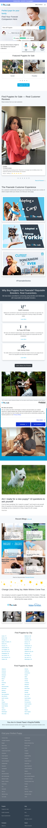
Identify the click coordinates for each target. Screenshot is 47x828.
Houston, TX (4, 645)
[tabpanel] (13, 69)
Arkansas (4, 671)
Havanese (4, 766)
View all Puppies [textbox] (7, 27)
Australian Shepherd (6, 740)
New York (27, 696)
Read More (4, 510)
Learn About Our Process (23, 365)
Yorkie (26, 796)
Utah (26, 707)
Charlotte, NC (28, 638)
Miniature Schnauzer (29, 778)
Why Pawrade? (28, 809)
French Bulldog (5, 758)
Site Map (26, 819)
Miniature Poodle (5, 778)
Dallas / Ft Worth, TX (6, 641)
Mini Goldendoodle (5, 776)
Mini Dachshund (28, 773)
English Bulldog (28, 755)
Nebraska (4, 692)
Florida (26, 674)
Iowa (3, 680)
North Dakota (28, 698)
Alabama (4, 669)
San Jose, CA (28, 657)
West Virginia (28, 711)
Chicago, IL (4, 639)
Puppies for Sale (24, 85)
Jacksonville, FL (5, 647)
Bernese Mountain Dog (29, 743)
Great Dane (27, 763)
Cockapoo (27, 753)
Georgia (3, 676)
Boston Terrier (4, 748)
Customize (23, 424)
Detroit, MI (4, 643)
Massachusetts (5, 686)
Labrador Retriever (28, 768)
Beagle (3, 743)
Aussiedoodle (27, 737)
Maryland (27, 684)
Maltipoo (26, 771)
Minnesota (4, 688)
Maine (3, 684)
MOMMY (31, 1)
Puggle (26, 786)
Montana (27, 690)
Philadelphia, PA (5, 653)
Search (42, 27)
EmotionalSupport (42, 46)
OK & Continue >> (38, 424)
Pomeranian (4, 783)
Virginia (26, 709)
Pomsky (26, 783)
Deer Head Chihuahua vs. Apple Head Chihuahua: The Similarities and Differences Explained (12, 554)
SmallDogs (26, 46)
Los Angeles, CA (5, 649)
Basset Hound (27, 740)
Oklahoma (27, 700)
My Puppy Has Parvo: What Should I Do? (33, 555)
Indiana (26, 678)
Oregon (3, 702)
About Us (4, 825)
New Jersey (27, 694)
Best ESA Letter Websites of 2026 (12, 572)
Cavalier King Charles (6, 750)
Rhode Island (5, 704)
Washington (4, 711)
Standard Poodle (28, 794)
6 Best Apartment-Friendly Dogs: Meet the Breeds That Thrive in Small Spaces (12, 537)
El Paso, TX (27, 643)
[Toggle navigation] (44, 5)
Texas (3, 707)
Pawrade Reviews (29, 577)
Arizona (26, 669)
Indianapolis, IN (28, 645)
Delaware (4, 674)
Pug (2, 786)
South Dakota (5, 705)
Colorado (4, 672)
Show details (40, 420)
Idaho (26, 676)
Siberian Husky (5, 794)
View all (29, 519)
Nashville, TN (28, 649)
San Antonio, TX (5, 655)
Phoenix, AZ (27, 653)
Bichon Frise (4, 745)
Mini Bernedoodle (5, 773)
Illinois (3, 678)
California (27, 671)
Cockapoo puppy (7, 168)
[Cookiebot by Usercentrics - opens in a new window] (39, 403)
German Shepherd (5, 760)
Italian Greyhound (28, 766)
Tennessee (27, 705)
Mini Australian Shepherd (29, 776)
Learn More (23, 319)
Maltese (3, 771)
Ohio (3, 700)
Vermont (4, 709)
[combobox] (19, 27)
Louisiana (27, 682)
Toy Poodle (4, 796)
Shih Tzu (3, 791)
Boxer (26, 748)
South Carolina (28, 704)
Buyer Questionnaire (6, 815)
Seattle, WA (4, 659)
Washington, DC (28, 659)
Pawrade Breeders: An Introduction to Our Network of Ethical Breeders (34, 571)
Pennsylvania (28, 702)
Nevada (26, 692)
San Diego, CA (28, 655)
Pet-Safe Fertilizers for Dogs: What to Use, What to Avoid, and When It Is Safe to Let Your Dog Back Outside (34, 536)
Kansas (26, 680)
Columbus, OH (28, 639)
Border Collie (27, 745)
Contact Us (27, 815)
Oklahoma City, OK (29, 651)
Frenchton (27, 758)
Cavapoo (26, 750)
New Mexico (4, 696)
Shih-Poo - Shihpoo (28, 791)
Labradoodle (4, 768)
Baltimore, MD (28, 636)
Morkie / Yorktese (5, 781)
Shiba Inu (26, 789)
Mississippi (27, 688)
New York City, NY (6, 651)
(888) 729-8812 (39, 4)
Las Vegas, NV (28, 647)
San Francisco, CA (6, 657)
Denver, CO (27, 641)
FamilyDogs (34, 46)
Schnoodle (4, 789)
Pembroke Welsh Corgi (29, 781)
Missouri (4, 690)
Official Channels (28, 825)
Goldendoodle (4, 763)
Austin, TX (4, 636)
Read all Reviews (39, 180)
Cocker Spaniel (5, 755)
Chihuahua (4, 753)
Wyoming (27, 713)
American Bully (5, 737)
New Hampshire (5, 694)
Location (30, 819)
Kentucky (4, 682)
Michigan (27, 686)
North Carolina (5, 698)
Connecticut (27, 672)
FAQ (25, 812)
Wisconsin (4, 713)
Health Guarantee (5, 812)
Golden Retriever (28, 760)
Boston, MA (4, 638)
